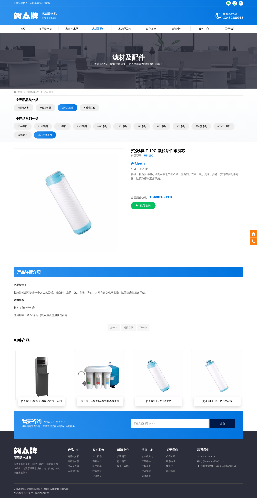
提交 (222, 423)
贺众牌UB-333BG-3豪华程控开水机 (41, 401)
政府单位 (97, 476)
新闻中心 (177, 28)
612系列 (142, 126)
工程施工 (146, 466)
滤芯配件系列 (45, 135)
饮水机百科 (122, 466)
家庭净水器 (71, 28)
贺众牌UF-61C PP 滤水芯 (217, 401)
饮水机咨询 (147, 456)
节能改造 (146, 476)
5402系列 (161, 126)
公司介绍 (170, 456)
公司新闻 (121, 456)
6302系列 (23, 135)
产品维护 (146, 461)
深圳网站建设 (42, 492)
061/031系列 (223, 126)
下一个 (143, 333)
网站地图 (18, 492)
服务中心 (203, 28)
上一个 (113, 333)
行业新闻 (121, 461)
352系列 (181, 126)
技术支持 (146, 471)
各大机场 (97, 456)
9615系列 (102, 126)
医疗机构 (97, 466)
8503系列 (23, 126)
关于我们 (230, 28)
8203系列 (43, 126)
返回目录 (128, 333)
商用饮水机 (45, 28)
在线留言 (170, 471)
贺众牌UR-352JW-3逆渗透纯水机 (100, 401)
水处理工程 (124, 28)
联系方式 (170, 461)
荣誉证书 (170, 466)
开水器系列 (201, 126)
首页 (23, 28)
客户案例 (151, 28)
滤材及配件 (98, 28)
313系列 (62, 126)
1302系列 (122, 126)
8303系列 (82, 126)
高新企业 (97, 461)
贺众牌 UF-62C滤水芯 (158, 401)
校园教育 (97, 471)
